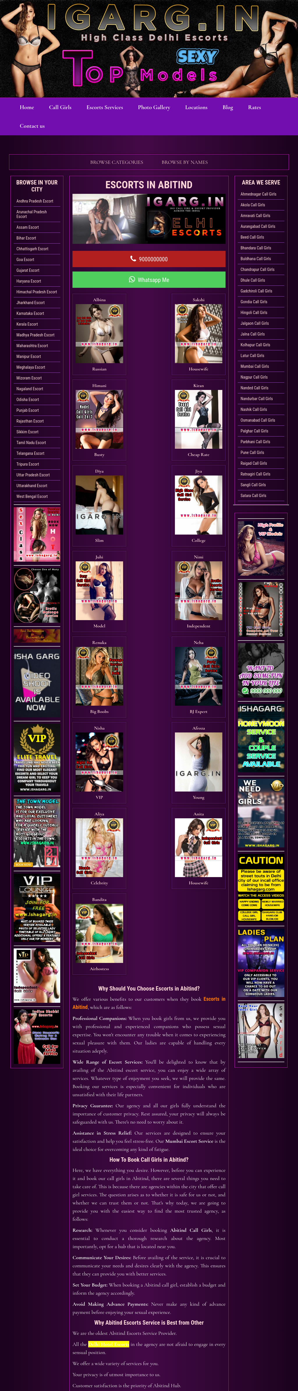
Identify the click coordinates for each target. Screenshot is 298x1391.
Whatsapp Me (149, 279)
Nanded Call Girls (254, 388)
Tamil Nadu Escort (31, 442)
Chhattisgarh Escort (32, 248)
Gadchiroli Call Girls (256, 291)
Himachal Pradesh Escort (37, 292)
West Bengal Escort (32, 496)
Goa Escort (25, 259)
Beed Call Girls (252, 237)
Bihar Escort (26, 238)
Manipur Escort (29, 356)
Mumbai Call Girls (255, 366)
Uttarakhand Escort (32, 485)
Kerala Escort (27, 324)
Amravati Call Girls (255, 215)
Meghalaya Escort (31, 367)
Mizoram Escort (29, 378)
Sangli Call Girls (253, 484)
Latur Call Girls (252, 355)
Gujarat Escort (28, 270)
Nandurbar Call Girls (257, 398)
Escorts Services (111, 107)
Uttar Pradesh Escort (33, 475)
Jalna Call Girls (253, 334)
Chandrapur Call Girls (258, 269)
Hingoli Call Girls (254, 312)
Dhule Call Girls (253, 280)
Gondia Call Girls (254, 301)
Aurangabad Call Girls (258, 226)
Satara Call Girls (253, 495)
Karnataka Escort (30, 313)
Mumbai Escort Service (189, 814)
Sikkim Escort (28, 432)
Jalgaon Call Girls (255, 323)
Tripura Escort (28, 464)
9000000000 (149, 259)
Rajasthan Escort (30, 421)
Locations (209, 107)
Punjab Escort (28, 410)
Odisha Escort (28, 399)
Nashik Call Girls (254, 409)
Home (28, 107)
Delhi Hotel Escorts (108, 1017)
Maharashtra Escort (32, 345)
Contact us (64, 126)
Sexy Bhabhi (222, 1358)
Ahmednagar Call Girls (258, 194)
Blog (242, 107)
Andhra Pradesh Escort (35, 201)
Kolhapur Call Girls (255, 345)
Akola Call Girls (253, 205)
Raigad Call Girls (254, 463)
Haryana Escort (29, 281)
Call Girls (64, 107)
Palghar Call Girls (254, 431)
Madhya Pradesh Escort (36, 335)
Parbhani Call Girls (255, 441)
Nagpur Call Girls (254, 377)
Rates (27, 126)
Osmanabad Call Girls (258, 420)
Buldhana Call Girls (256, 258)
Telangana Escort (31, 453)
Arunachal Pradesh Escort (32, 214)
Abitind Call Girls (191, 903)
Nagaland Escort (30, 388)
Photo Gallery (164, 107)
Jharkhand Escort (31, 302)
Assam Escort (28, 227)
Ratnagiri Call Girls (255, 474)
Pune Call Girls (252, 452)
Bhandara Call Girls (256, 248)
